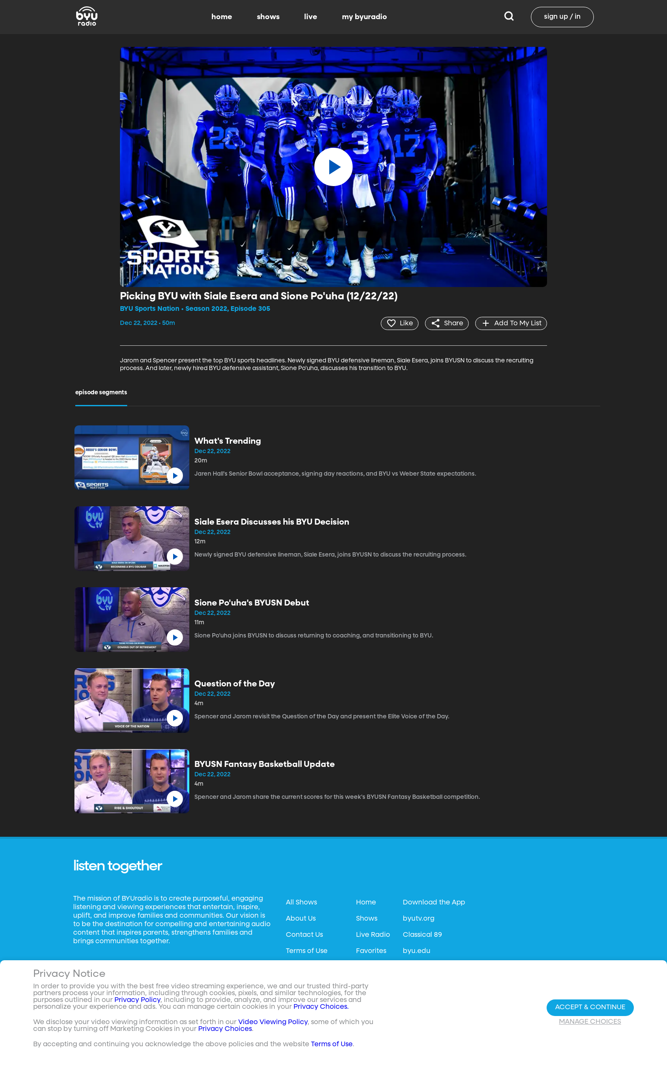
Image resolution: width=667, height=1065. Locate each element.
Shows (366, 919)
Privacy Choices (225, 1029)
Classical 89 (422, 935)
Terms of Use (307, 951)
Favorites (371, 951)
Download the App (434, 902)
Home (366, 902)
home (221, 17)
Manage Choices (590, 1022)
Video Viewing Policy (273, 1022)
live (310, 17)
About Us (301, 919)
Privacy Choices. (321, 1007)
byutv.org (418, 919)
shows (268, 17)
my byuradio (364, 17)
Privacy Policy (137, 1000)
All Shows (301, 902)
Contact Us (304, 935)
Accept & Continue (590, 1007)
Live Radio (373, 935)
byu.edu (416, 951)
